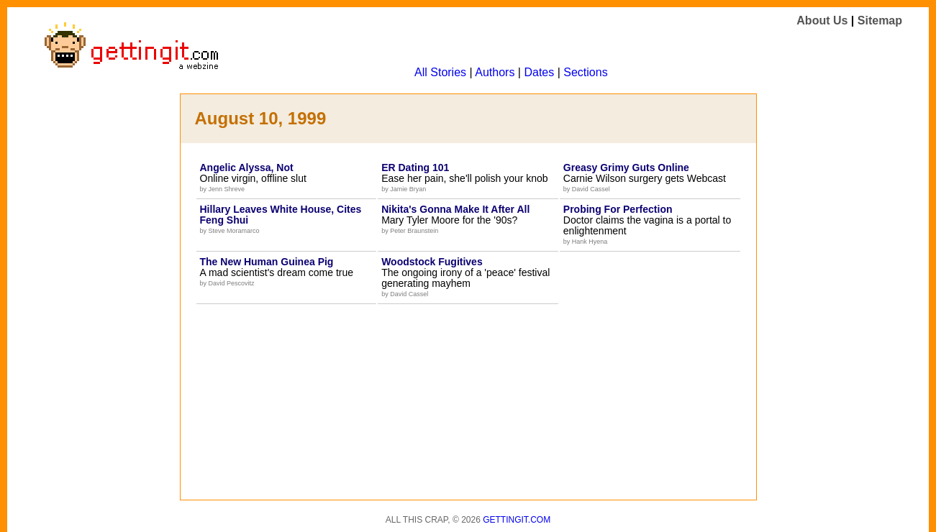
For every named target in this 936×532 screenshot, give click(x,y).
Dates (539, 72)
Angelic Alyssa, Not (247, 167)
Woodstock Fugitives (432, 261)
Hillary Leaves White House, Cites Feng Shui (281, 214)
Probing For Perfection (618, 209)
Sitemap (880, 20)
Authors (494, 72)
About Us (822, 20)
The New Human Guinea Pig (267, 261)
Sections (585, 72)
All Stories (440, 72)
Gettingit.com (516, 520)
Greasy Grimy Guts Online (626, 167)
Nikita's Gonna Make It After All (455, 209)
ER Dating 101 (415, 167)
